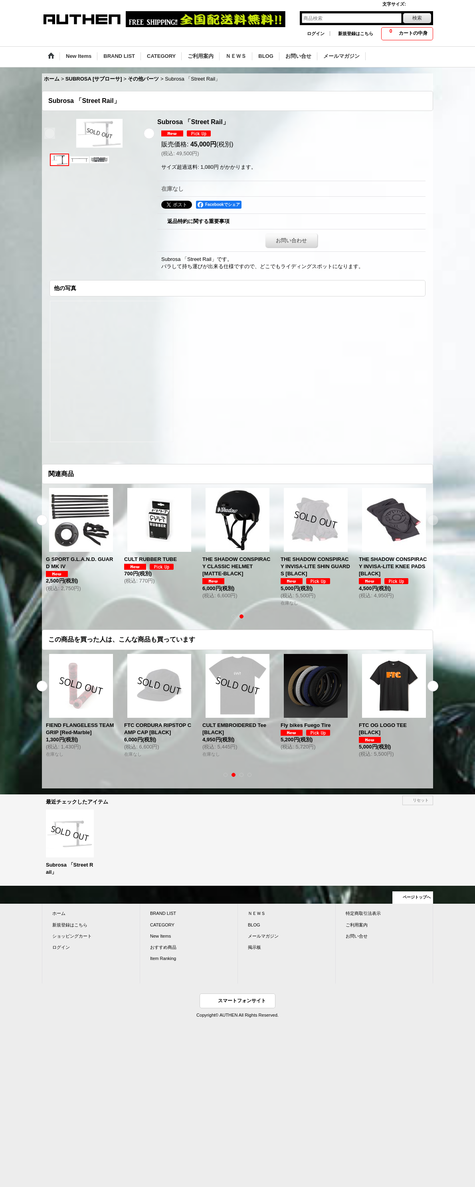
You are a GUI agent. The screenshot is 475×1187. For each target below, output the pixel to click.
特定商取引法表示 (363, 913)
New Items (160, 936)
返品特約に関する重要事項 (198, 221)
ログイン (316, 33)
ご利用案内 (357, 924)
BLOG (254, 924)
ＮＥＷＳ (256, 913)
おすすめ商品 (163, 947)
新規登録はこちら (355, 33)
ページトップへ (417, 897)
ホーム (58, 913)
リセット (421, 800)
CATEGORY (162, 924)
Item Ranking (163, 958)
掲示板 (254, 947)
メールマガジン (263, 936)
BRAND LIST (163, 913)
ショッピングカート (72, 936)
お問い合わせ (291, 240)
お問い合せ (357, 936)
